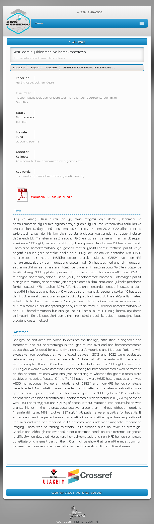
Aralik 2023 (51, 67)
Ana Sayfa (19, 67)
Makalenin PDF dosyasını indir (51, 196)
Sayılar (34, 67)
